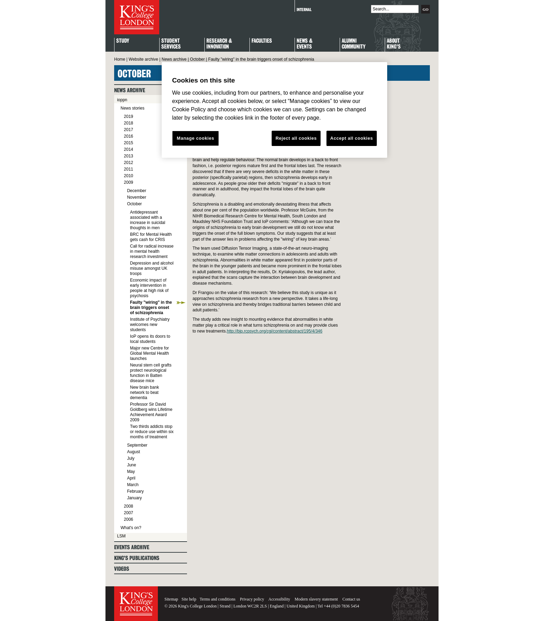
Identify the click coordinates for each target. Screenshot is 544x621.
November (136, 197)
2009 (128, 182)
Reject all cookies (296, 138)
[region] (274, 110)
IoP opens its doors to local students (150, 339)
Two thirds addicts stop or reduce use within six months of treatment (151, 431)
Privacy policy (252, 599)
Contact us (351, 599)
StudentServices (171, 44)
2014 (128, 149)
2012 (128, 162)
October (197, 59)
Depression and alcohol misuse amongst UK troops (151, 268)
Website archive (143, 59)
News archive (174, 59)
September (137, 445)
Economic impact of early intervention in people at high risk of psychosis (149, 288)
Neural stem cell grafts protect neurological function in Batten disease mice (150, 373)
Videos (121, 569)
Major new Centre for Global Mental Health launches (149, 353)
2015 (128, 142)
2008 (128, 506)
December (136, 190)
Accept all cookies (351, 138)
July (130, 458)
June (131, 465)
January (134, 497)
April (131, 478)
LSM (121, 536)
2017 (128, 129)
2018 (128, 123)
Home (119, 59)
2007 (128, 512)
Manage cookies (195, 138)
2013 (128, 156)
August (133, 451)
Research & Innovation (219, 44)
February (135, 491)
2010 (128, 175)
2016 (128, 136)
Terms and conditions (217, 599)
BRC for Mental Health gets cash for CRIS (151, 237)
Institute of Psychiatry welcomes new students (150, 324)
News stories (132, 108)
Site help (188, 599)
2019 (128, 116)
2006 (128, 519)
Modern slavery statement (316, 599)
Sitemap (171, 599)
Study (122, 41)
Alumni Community (353, 44)
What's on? (130, 527)
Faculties (262, 41)
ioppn (122, 99)
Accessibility (279, 599)
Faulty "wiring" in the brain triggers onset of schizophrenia (151, 307)
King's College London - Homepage (136, 17)
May (131, 471)
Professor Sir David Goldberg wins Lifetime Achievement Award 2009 (151, 412)
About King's (394, 44)
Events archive (131, 547)
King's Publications (136, 558)
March (132, 484)
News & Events (305, 44)
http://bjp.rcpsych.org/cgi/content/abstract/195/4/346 (275, 331)
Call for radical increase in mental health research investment (151, 251)
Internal (304, 9)
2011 (128, 169)
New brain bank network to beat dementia (144, 392)
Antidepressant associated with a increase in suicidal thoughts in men (147, 220)
